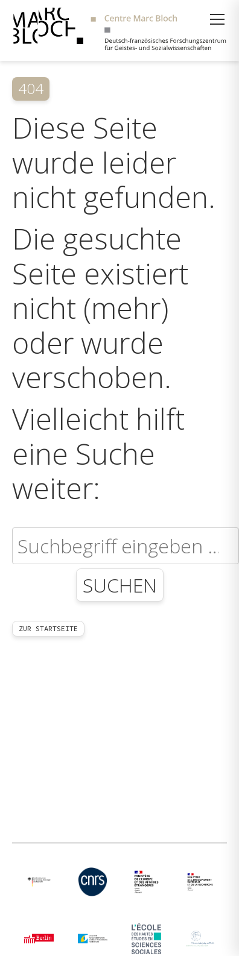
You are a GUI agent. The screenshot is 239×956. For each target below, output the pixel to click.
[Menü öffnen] (217, 19)
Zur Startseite (48, 628)
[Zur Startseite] (119, 30)
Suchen (120, 585)
